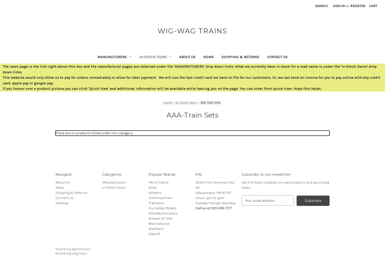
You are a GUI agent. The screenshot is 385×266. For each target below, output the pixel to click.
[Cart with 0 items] (373, 6)
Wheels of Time (160, 218)
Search (321, 6)
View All (154, 234)
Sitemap (62, 203)
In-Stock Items (155, 57)
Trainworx (156, 203)
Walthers (156, 229)
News (208, 57)
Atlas (153, 188)
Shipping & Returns (240, 57)
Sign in (339, 6)
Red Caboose (159, 224)
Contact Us (277, 57)
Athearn (155, 193)
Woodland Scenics (163, 213)
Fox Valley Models (163, 208)
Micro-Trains (159, 182)
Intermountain (160, 198)
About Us (187, 57)
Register (357, 6)
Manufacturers (114, 57)
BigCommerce (81, 249)
